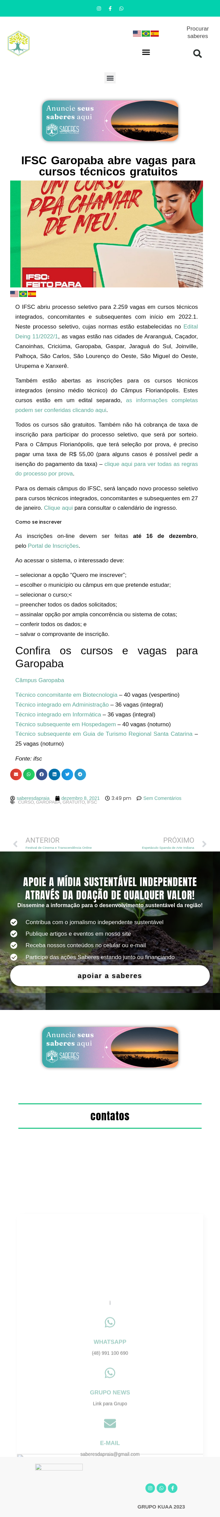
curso (26, 802)
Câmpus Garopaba (39, 680)
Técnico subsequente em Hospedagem (65, 724)
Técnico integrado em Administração (62, 704)
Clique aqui (58, 508)
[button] (146, 51)
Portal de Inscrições (53, 546)
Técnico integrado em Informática (58, 714)
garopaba (48, 802)
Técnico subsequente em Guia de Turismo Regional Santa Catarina (103, 734)
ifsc (92, 802)
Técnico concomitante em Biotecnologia (66, 695)
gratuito (74, 802)
